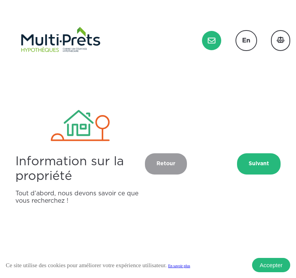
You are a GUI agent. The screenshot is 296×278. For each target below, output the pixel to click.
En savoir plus (179, 266)
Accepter (271, 265)
